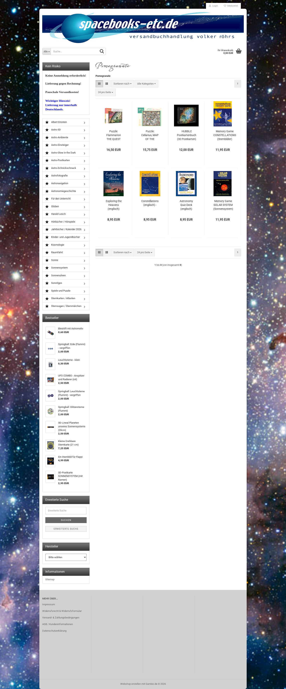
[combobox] (122, 84)
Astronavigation (56, 183)
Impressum (48, 604)
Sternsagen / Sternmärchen (63, 306)
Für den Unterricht (58, 198)
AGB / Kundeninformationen (57, 624)
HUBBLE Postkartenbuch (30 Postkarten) (186, 135)
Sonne (51, 260)
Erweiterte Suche (66, 529)
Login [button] (213, 5)
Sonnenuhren (55, 275)
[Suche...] (46, 51)
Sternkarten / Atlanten (60, 298)
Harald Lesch (55, 214)
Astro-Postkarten (57, 160)
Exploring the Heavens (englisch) (113, 204)
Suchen (66, 520)
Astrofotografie (56, 175)
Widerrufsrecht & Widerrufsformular (62, 611)
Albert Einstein (56, 122)
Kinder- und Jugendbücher (62, 237)
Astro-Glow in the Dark (60, 153)
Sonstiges (53, 283)
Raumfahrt (54, 252)
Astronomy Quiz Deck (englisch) (186, 204)
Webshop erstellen (130, 683)
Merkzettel (231, 5)
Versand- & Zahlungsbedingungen (60, 617)
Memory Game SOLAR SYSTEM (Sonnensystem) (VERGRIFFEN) (223, 205)
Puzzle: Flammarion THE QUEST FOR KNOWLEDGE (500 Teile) (113, 135)
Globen (52, 206)
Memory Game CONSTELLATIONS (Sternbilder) (224, 135)
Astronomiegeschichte (60, 191)
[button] (99, 84)
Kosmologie (54, 245)
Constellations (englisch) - (150, 202)
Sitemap (49, 579)
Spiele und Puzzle (57, 291)
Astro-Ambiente (56, 137)
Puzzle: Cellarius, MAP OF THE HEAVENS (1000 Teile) (150, 135)
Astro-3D (53, 129)
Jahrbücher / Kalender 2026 (63, 229)
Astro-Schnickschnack (60, 168)
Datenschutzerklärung (54, 630)
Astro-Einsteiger (57, 145)
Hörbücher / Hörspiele (60, 222)
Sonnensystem (56, 267)
